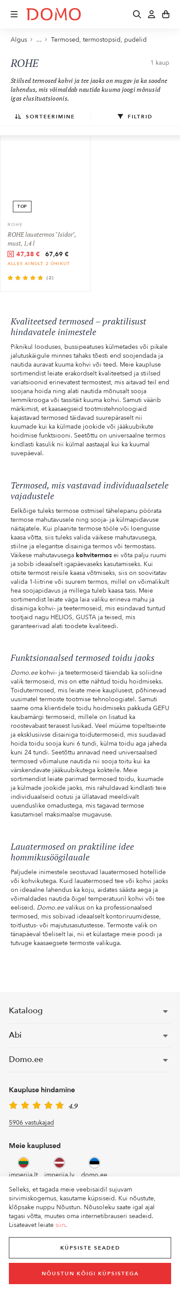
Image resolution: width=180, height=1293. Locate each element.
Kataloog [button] (88, 1010)
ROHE (15, 225)
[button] (14, 14)
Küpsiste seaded (90, 1247)
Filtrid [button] (135, 116)
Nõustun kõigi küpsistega (90, 1273)
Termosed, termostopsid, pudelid (99, 39)
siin (60, 1225)
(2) (50, 278)
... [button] (36, 39)
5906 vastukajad (31, 1122)
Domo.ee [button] (88, 1059)
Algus (19, 39)
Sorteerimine (45, 116)
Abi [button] (88, 1035)
